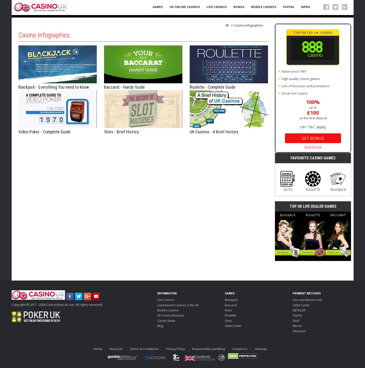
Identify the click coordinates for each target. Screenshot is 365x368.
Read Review (313, 147)
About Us (116, 349)
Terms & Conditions (144, 349)
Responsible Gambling (208, 349)
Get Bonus (313, 138)
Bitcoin (297, 326)
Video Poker (233, 326)
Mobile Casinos (263, 7)
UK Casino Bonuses (170, 315)
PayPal (288, 7)
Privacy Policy (175, 349)
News (305, 7)
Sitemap (261, 349)
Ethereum (299, 331)
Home (97, 349)
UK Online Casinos (185, 7)
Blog (160, 326)
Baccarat (338, 235)
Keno (228, 310)
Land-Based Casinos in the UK (178, 305)
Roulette (313, 181)
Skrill (296, 321)
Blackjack (338, 181)
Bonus (239, 7)
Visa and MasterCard (307, 300)
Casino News (166, 321)
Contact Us (240, 349)
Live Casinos (217, 7)
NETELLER (299, 310)
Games (158, 7)
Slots (287, 181)
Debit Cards (301, 305)
